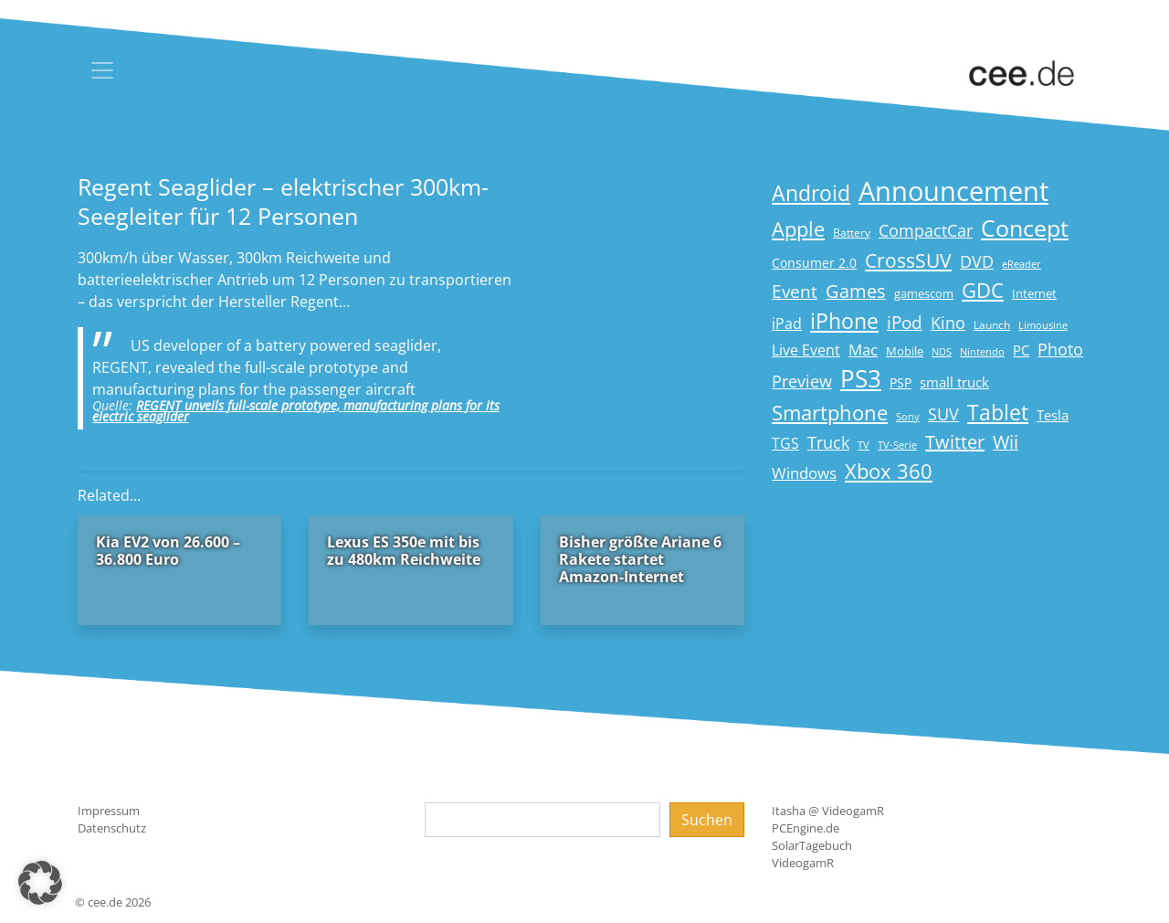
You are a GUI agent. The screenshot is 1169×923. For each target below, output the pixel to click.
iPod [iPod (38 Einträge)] (904, 322)
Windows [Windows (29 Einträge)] (804, 472)
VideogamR (803, 862)
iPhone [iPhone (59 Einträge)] (844, 321)
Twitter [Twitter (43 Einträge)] (955, 442)
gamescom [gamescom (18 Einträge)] (923, 293)
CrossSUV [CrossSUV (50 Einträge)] (908, 260)
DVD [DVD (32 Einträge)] (977, 261)
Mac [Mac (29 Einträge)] (863, 349)
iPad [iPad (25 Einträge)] (787, 323)
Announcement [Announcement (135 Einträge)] (953, 191)
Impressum (109, 810)
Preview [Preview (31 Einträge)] (802, 381)
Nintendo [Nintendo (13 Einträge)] (982, 351)
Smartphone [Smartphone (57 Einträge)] (830, 412)
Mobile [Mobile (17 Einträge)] (904, 351)
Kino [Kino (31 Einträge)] (948, 323)
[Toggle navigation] (102, 70)
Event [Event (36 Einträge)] (794, 291)
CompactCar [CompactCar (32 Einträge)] (926, 230)
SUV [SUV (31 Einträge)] (943, 414)
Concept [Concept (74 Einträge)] (1025, 228)
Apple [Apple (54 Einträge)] (798, 229)
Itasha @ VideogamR (828, 810)
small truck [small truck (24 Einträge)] (954, 382)
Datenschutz (112, 828)
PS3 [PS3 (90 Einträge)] (860, 378)
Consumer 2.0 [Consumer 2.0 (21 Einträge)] (814, 262)
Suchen (706, 820)
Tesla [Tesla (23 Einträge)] (1053, 415)
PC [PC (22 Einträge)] (1021, 350)
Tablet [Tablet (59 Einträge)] (997, 412)
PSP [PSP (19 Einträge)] (900, 383)
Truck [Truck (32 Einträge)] (828, 442)
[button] (40, 883)
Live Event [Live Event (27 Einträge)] (806, 349)
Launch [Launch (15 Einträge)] (992, 325)
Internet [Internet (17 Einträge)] (1034, 293)
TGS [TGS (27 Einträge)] (785, 442)
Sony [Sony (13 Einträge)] (908, 416)
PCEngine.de (805, 828)
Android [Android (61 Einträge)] (811, 193)
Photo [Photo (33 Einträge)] (1060, 349)
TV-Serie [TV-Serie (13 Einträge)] (897, 445)
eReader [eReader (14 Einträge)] (1021, 264)
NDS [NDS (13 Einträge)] (942, 351)
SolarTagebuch (812, 845)
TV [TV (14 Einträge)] (863, 444)
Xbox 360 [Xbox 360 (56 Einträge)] (888, 471)
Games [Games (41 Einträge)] (856, 291)
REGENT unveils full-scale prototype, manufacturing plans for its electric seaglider (296, 411)
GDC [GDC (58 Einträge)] (983, 290)
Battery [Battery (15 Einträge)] (851, 232)
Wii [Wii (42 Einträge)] (1005, 442)
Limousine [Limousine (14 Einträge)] (1043, 325)
